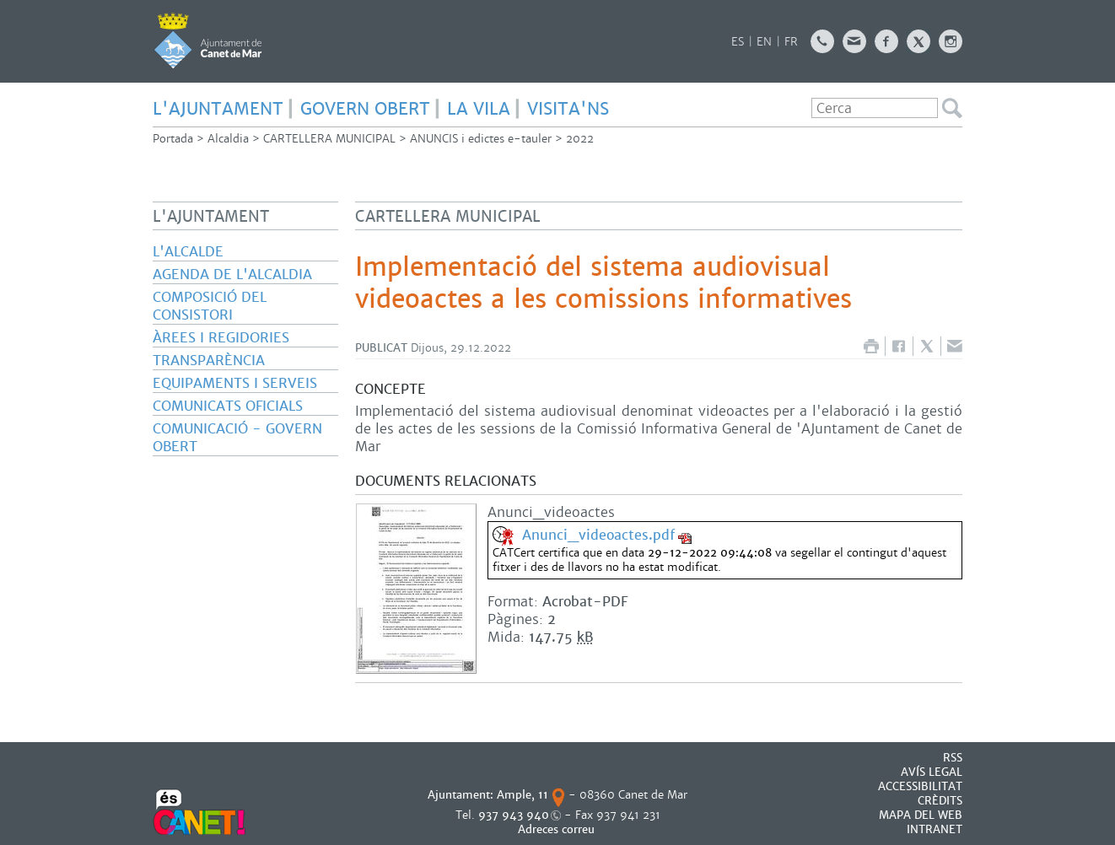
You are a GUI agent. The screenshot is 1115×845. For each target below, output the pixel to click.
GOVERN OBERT (365, 109)
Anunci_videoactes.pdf (598, 535)
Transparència (209, 360)
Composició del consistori (210, 306)
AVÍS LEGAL (931, 772)
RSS (952, 758)
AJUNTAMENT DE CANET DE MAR (208, 40)
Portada (173, 139)
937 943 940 (513, 815)
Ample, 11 (522, 795)
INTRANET (934, 829)
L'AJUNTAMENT (218, 109)
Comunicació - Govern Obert (237, 437)
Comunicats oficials (228, 406)
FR (791, 42)
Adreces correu (558, 829)
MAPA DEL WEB (920, 815)
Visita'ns (568, 109)
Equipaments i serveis (235, 383)
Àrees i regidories (221, 338)
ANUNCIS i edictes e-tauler (481, 139)
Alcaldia (228, 139)
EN (764, 42)
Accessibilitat (920, 786)
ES (737, 42)
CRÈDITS (940, 801)
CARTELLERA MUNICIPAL (329, 139)
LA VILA (478, 109)
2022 (580, 139)
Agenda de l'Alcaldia (232, 274)
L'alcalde (188, 252)
